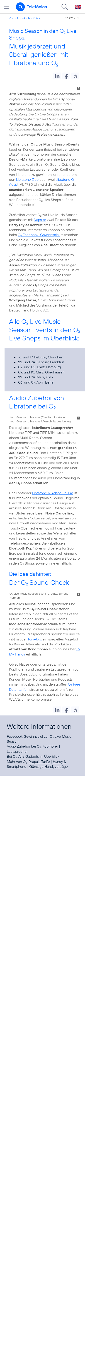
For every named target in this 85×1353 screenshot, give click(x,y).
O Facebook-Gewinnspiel (39, 234)
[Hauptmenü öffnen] (7, 6)
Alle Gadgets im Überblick (38, 756)
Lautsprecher (17, 751)
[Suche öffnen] (64, 6)
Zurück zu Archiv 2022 (24, 18)
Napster (40, 219)
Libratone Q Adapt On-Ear (52, 493)
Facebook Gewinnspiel (25, 736)
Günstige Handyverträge (48, 766)
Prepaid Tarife (39, 761)
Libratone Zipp (27, 179)
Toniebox (34, 639)
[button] (57, 76)
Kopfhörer (50, 746)
